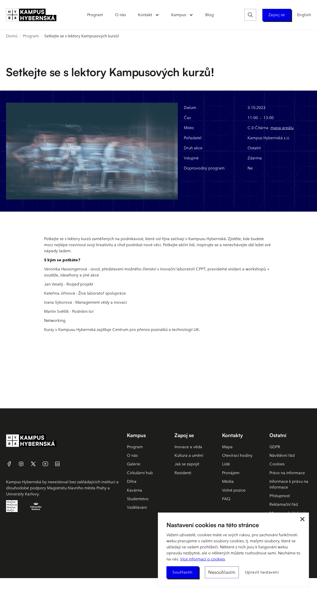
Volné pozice (233, 490)
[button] (148, 15)
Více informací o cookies (202, 559)
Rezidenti (182, 472)
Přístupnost (279, 495)
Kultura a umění (188, 455)
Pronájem (230, 472)
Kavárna (134, 490)
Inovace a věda (188, 446)
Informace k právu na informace (288, 484)
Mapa (227, 446)
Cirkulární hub (140, 472)
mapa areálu (282, 127)
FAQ (226, 498)
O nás (132, 455)
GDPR (274, 446)
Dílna (131, 481)
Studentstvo (138, 498)
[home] (31, 15)
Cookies (277, 464)
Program (31, 36)
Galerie (133, 464)
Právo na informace (287, 472)
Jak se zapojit (186, 464)
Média (228, 481)
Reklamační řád (283, 504)
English (304, 14)
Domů (11, 36)
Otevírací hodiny (237, 455)
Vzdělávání (137, 507)
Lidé (226, 464)
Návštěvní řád (282, 455)
